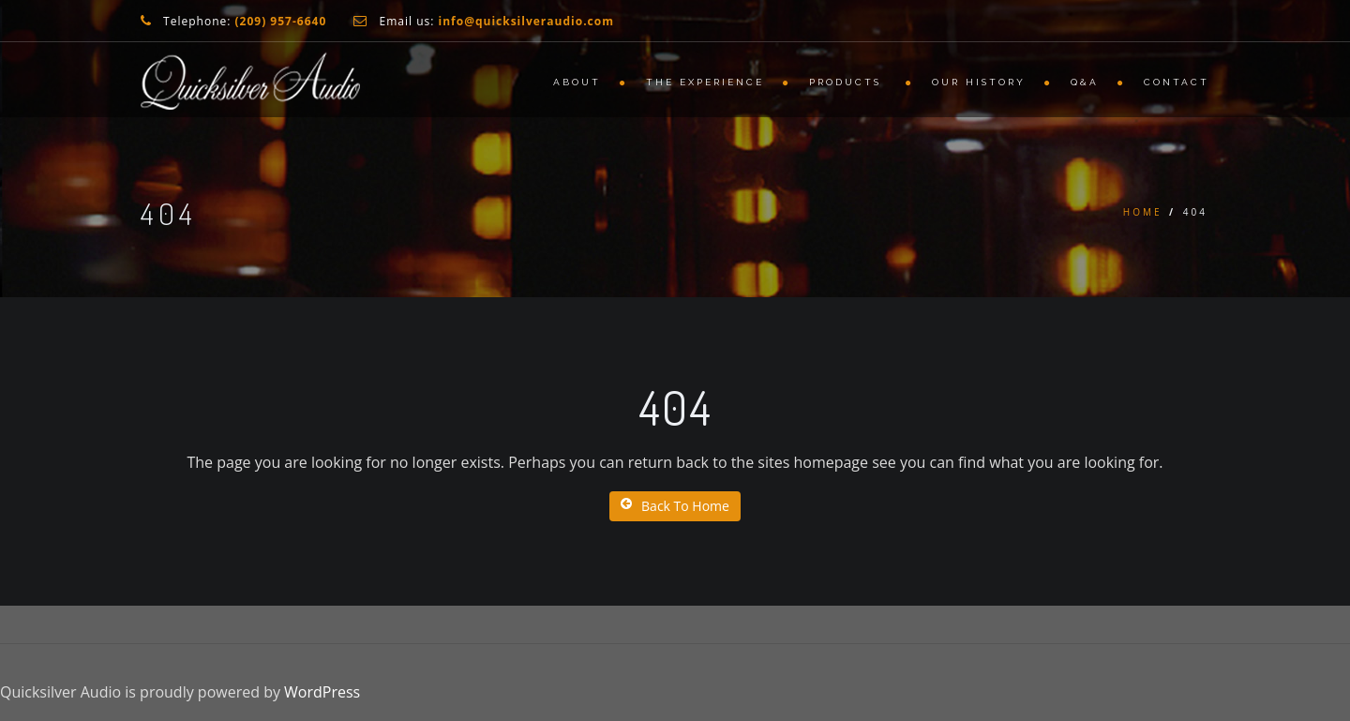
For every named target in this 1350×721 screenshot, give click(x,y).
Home (1142, 211)
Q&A (1085, 82)
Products (848, 82)
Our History (979, 82)
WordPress (322, 692)
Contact (1176, 82)
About (577, 82)
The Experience (705, 82)
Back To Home (675, 506)
